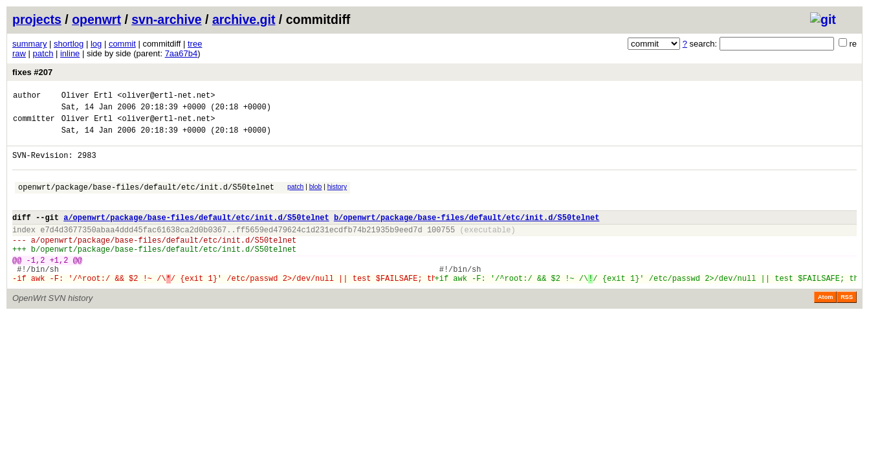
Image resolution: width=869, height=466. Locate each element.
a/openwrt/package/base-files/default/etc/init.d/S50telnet (196, 234)
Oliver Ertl (87, 96)
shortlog (68, 44)
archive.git (244, 19)
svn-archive (166, 19)
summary (29, 44)
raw (19, 53)
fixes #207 (32, 72)
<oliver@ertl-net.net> (166, 96)
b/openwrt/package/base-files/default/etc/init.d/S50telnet (466, 234)
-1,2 (36, 285)
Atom (825, 326)
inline (70, 53)
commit (122, 44)
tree (195, 44)
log (96, 44)
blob (315, 198)
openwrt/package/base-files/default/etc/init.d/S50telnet (146, 200)
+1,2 (59, 285)
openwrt (96, 19)
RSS (847, 326)
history (337, 198)
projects (36, 19)
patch (43, 53)
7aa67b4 (181, 53)
